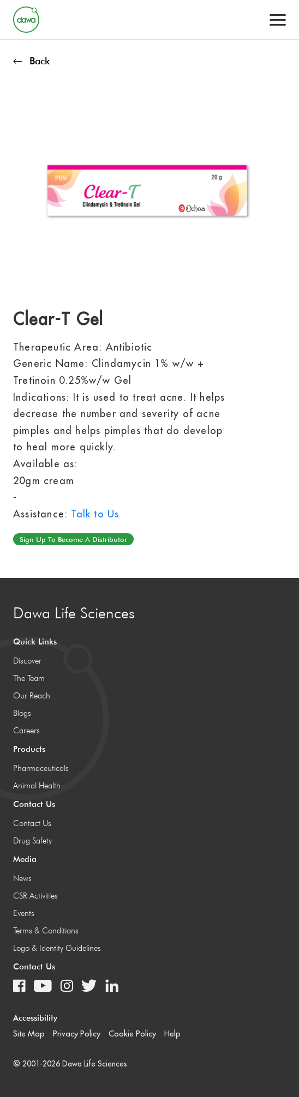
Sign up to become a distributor (73, 539)
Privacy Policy (76, 1033)
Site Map (29, 1033)
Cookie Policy (132, 1033)
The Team (29, 678)
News (22, 878)
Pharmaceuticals (41, 768)
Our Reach (31, 696)
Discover (27, 661)
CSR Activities (35, 896)
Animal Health (37, 786)
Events (23, 913)
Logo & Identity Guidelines (57, 948)
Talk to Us (95, 514)
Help (172, 1033)
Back (31, 61)
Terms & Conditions (46, 931)
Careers (26, 731)
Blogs (22, 713)
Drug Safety (32, 841)
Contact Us (32, 823)
